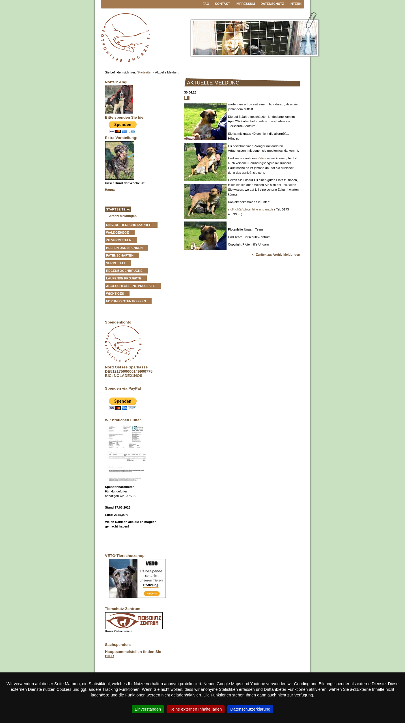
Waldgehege (117, 232)
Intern (295, 3)
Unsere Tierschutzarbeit (129, 225)
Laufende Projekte (123, 278)
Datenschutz (272, 3)
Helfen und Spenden (124, 247)
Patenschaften (119, 255)
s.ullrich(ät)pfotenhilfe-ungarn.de (250, 209)
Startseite (144, 72)
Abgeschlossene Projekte (130, 286)
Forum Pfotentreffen (126, 301)
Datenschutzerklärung (250, 709)
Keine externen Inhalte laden (195, 709)
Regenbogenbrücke (124, 270)
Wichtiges (115, 293)
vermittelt (116, 263)
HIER (109, 656)
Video (261, 158)
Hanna (110, 189)
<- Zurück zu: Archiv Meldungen (276, 254)
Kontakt (222, 3)
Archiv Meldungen (123, 216)
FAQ (206, 3)
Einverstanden (148, 709)
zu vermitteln (119, 240)
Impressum (245, 3)
